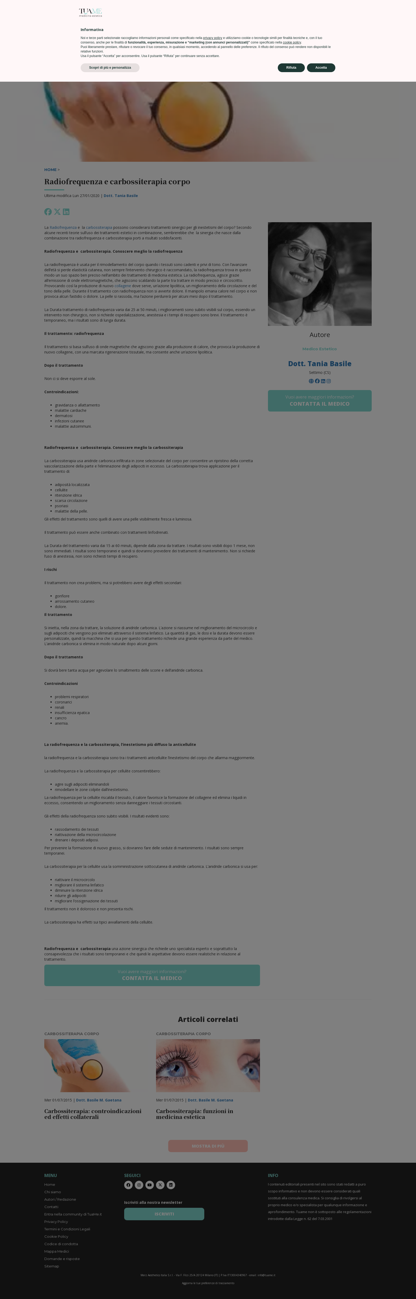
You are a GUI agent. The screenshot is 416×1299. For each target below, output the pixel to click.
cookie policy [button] (292, 1260)
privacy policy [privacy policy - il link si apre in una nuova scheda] (212, 1255)
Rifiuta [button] (291, 1285)
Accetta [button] (321, 1285)
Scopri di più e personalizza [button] (110, 1285)
